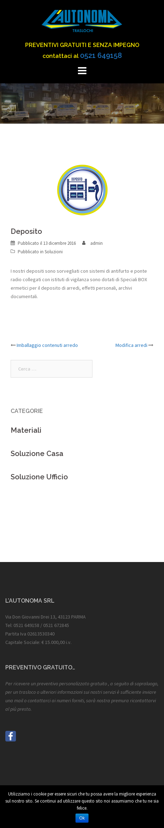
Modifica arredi (131, 345)
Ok (82, 818)
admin (96, 243)
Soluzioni (54, 252)
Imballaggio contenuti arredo (47, 345)
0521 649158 (101, 55)
